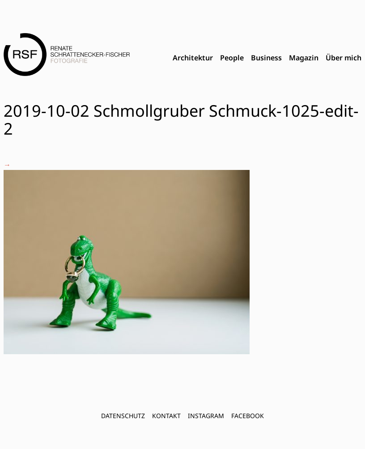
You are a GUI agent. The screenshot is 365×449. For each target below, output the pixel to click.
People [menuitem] (232, 58)
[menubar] (267, 58)
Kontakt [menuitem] (166, 415)
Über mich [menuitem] (343, 58)
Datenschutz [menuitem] (123, 415)
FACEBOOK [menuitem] (247, 415)
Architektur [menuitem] (193, 58)
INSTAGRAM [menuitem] (206, 415)
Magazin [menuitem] (303, 58)
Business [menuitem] (266, 58)
